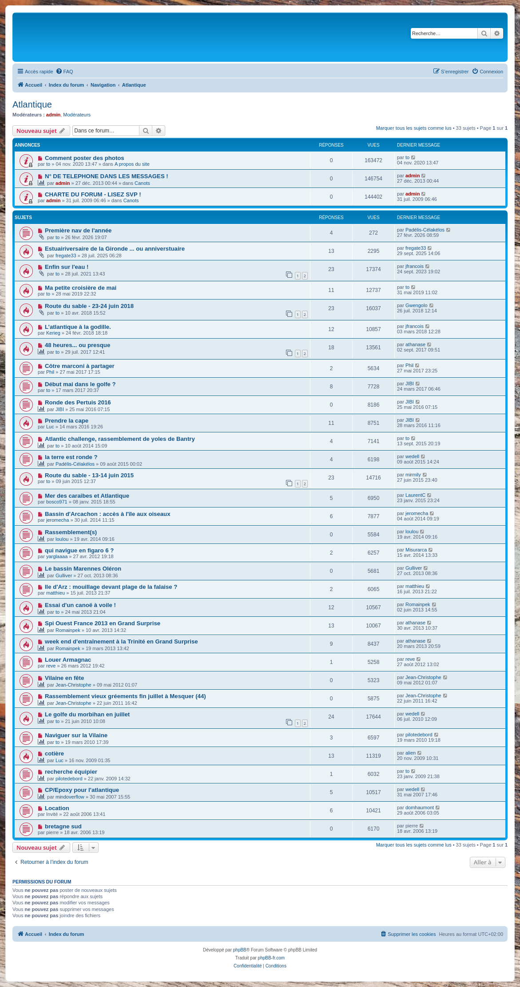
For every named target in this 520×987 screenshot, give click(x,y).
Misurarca (416, 549)
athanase (415, 344)
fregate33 (66, 255)
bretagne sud (63, 826)
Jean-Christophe (73, 684)
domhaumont (419, 807)
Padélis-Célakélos (425, 229)
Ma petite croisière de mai (80, 287)
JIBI (409, 383)
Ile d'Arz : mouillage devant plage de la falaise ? (111, 586)
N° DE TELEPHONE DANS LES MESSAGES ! (106, 176)
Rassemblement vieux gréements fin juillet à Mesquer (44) (125, 696)
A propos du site (132, 164)
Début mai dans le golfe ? (80, 384)
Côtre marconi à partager (80, 366)
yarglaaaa (56, 556)
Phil (50, 372)
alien (410, 752)
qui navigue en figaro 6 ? (79, 550)
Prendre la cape (66, 420)
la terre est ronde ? (71, 457)
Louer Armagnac (68, 659)
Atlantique (32, 104)
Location (57, 808)
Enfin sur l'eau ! (66, 267)
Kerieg (53, 333)
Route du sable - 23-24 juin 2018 (89, 306)
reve (51, 665)
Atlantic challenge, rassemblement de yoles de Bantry (120, 439)
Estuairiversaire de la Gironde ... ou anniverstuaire (115, 248)
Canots (142, 183)
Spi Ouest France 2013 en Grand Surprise (102, 623)
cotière (54, 753)
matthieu (55, 592)
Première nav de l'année (78, 230)
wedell (412, 456)
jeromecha (57, 520)
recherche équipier (71, 771)
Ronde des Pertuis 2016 (78, 402)
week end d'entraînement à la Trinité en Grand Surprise (121, 641)
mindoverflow (70, 796)
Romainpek (417, 604)
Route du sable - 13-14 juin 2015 (89, 475)
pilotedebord (419, 734)
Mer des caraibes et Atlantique (87, 495)
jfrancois (414, 266)
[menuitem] (64, 71)
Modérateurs (77, 114)
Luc (50, 426)
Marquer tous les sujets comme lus (414, 128)
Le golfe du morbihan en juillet (87, 714)
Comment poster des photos (84, 158)
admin (53, 114)
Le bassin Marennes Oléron (83, 568)
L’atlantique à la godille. (78, 327)
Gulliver (64, 575)
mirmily (413, 474)
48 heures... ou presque (77, 345)
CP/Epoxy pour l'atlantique (82, 790)
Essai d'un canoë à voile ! (80, 605)
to (48, 164)
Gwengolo (416, 305)
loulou (62, 539)
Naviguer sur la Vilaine (76, 735)
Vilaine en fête (64, 678)
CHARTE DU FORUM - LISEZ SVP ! (93, 194)
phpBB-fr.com (271, 957)
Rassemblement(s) (71, 532)
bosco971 (56, 501)
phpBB (239, 949)
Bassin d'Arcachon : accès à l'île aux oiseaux (108, 514)
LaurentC (415, 495)
